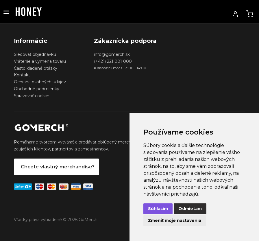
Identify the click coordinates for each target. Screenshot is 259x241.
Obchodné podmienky (36, 88)
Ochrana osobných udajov (40, 81)
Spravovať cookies (32, 95)
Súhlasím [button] (158, 208)
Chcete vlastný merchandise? (58, 167)
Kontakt (22, 75)
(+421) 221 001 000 (113, 61)
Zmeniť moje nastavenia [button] (174, 220)
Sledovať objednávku (35, 54)
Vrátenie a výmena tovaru (40, 61)
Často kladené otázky (35, 68)
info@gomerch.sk (112, 54)
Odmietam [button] (190, 208)
